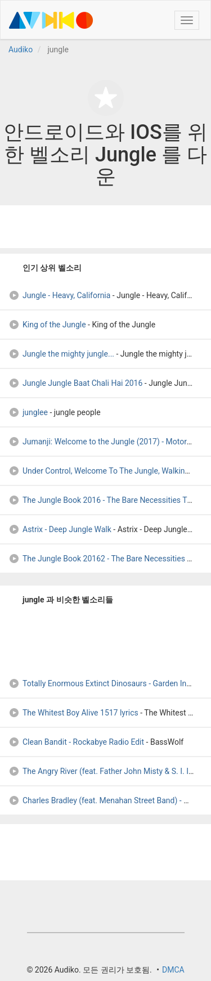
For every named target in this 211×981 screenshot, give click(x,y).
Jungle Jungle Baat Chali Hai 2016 (75, 383)
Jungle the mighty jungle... (61, 353)
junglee (28, 412)
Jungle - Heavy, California (59, 295)
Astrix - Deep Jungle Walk (59, 529)
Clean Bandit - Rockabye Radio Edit (76, 742)
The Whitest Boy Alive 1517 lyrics (73, 712)
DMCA (173, 969)
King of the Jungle (47, 324)
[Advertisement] (105, 227)
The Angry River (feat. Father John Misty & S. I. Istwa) (108, 771)
